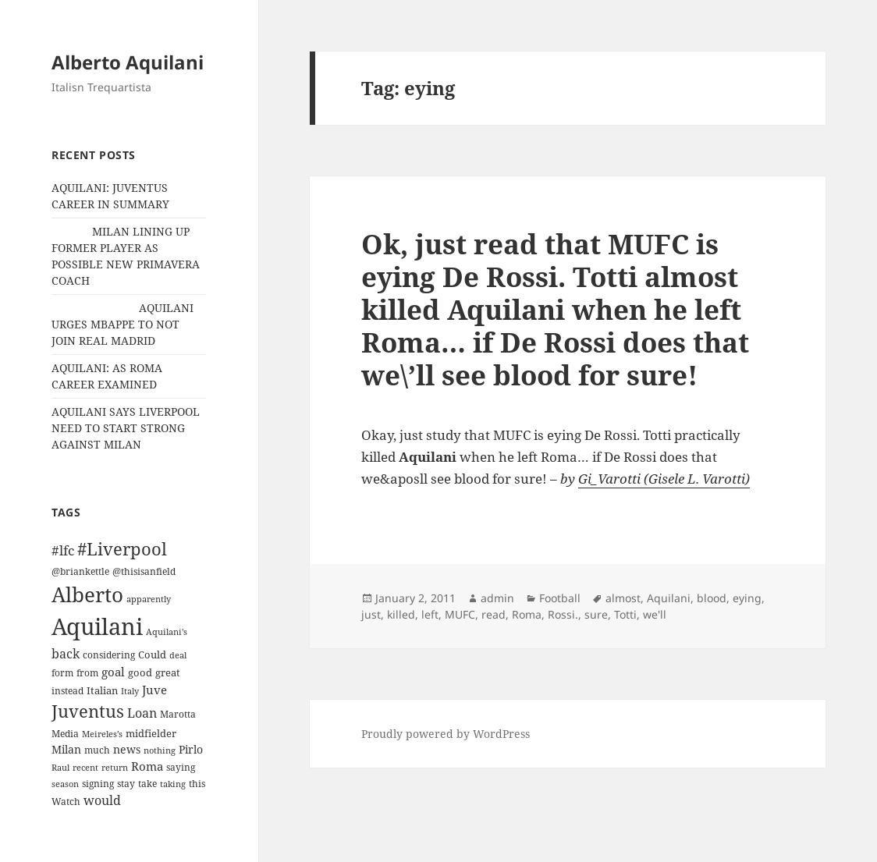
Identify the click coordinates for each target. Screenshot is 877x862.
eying (747, 598)
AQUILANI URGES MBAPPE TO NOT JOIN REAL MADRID (122, 324)
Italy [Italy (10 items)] (130, 691)
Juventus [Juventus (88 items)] (87, 711)
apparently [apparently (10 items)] (148, 599)
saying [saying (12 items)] (180, 767)
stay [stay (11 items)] (126, 783)
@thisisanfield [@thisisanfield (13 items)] (144, 571)
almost (623, 598)
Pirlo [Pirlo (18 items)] (191, 749)
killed (401, 614)
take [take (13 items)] (147, 783)
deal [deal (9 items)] (177, 655)
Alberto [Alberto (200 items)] (87, 594)
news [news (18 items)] (126, 749)
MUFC (460, 614)
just (371, 614)
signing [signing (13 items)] (98, 783)
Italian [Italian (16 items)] (102, 690)
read (493, 614)
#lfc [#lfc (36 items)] (62, 550)
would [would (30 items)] (102, 800)
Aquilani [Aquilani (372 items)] (97, 626)
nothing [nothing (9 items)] (160, 750)
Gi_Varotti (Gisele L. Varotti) (664, 479)
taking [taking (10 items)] (173, 783)
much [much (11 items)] (97, 750)
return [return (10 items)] (114, 767)
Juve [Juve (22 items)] (154, 689)
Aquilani (669, 598)
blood (711, 598)
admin (497, 598)
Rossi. (563, 614)
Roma (526, 614)
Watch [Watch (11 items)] (65, 801)
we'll (654, 614)
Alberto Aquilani (127, 62)
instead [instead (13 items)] (67, 690)
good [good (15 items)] (140, 672)
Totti (625, 614)
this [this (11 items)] (197, 783)
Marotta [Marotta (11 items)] (178, 714)
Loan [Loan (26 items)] (142, 713)
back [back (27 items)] (65, 653)
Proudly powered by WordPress (445, 733)
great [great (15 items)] (167, 672)
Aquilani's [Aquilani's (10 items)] (166, 631)
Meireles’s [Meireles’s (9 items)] (102, 734)
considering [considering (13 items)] (109, 655)
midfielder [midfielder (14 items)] (151, 733)
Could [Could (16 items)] (152, 654)
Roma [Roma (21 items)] (147, 766)
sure (596, 614)
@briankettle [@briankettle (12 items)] (80, 571)
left (429, 614)
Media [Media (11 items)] (65, 734)
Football (560, 598)
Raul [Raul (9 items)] (60, 767)
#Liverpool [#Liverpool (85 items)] (122, 548)
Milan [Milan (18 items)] (66, 749)
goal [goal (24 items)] (113, 672)
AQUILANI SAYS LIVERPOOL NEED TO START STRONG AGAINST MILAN (125, 428)
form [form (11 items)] (62, 673)
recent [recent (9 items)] (85, 767)
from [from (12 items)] (87, 672)
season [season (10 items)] (65, 783)
